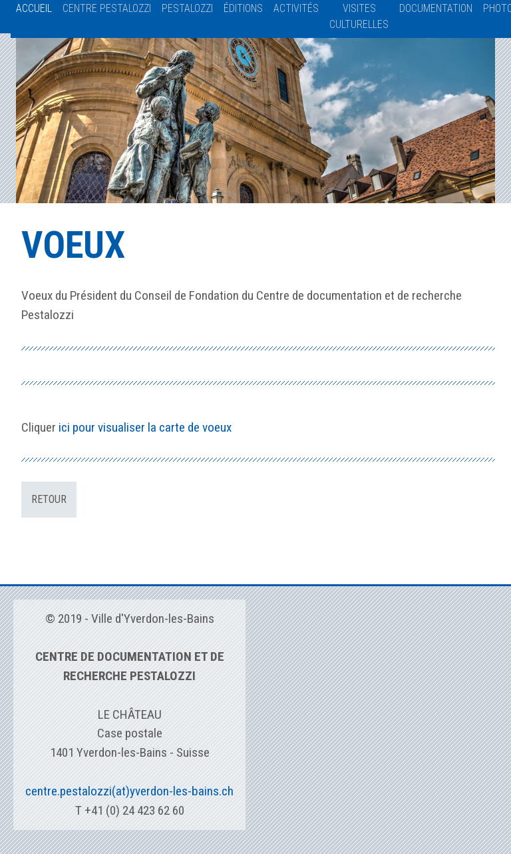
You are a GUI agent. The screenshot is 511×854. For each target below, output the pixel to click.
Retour (49, 499)
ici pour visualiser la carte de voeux (145, 427)
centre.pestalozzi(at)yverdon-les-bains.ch (129, 791)
